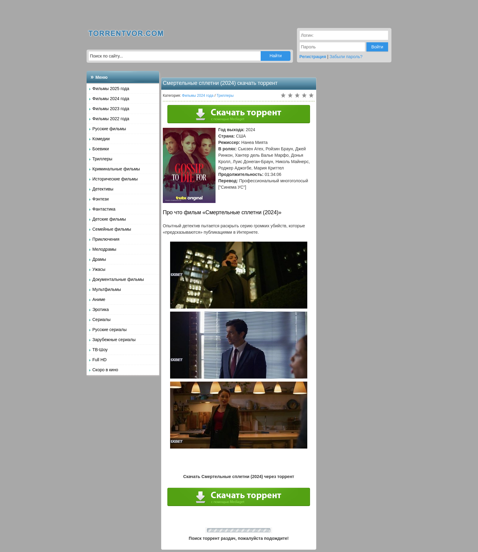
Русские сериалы (109, 329)
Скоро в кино (105, 369)
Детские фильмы (109, 219)
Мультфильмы (106, 289)
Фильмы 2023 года (110, 108)
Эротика (100, 309)
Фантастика (104, 209)
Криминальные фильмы (116, 168)
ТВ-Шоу (100, 349)
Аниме (98, 299)
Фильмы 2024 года (110, 98)
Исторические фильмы (115, 178)
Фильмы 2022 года (110, 118)
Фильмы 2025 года (110, 88)
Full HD (99, 359)
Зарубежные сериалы (114, 339)
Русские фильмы (109, 128)
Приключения (106, 239)
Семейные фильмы (111, 229)
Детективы (102, 189)
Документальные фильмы (118, 279)
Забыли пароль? (346, 56)
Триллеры (102, 158)
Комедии (101, 138)
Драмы (99, 259)
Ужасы (98, 269)
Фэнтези (100, 199)
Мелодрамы (104, 249)
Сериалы (101, 319)
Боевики (100, 148)
